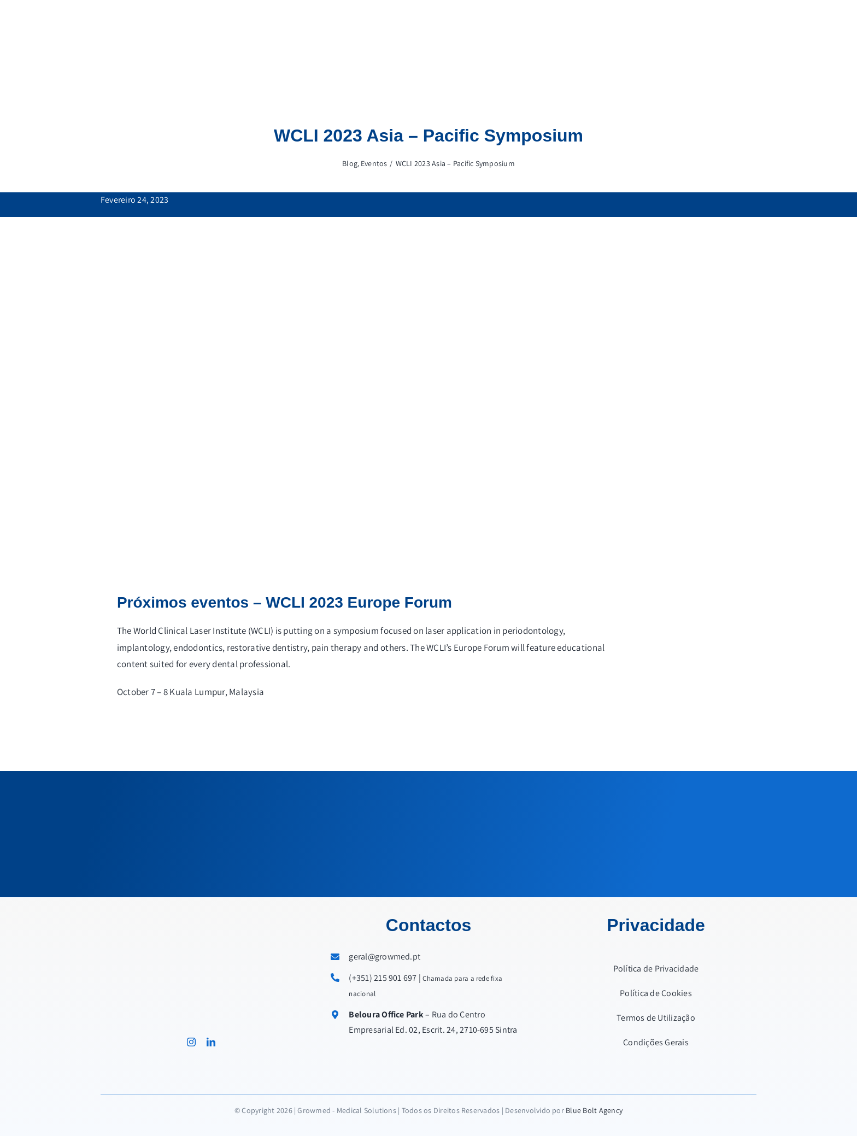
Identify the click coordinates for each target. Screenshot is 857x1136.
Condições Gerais (656, 1042)
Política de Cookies (656, 993)
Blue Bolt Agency (594, 1110)
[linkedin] (211, 1042)
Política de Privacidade (656, 968)
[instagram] (191, 1042)
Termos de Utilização (656, 1017)
